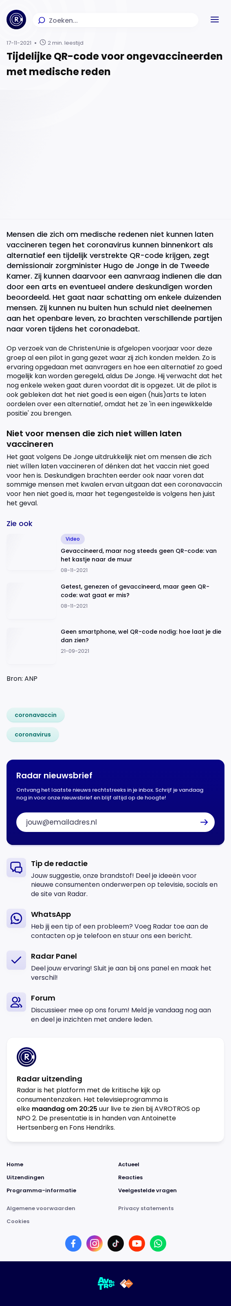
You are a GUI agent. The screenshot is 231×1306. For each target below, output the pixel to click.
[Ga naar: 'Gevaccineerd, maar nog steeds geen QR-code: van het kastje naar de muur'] (115, 554)
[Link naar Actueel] (171, 1165)
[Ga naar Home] (16, 19)
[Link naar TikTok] (116, 1243)
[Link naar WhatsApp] (158, 1243)
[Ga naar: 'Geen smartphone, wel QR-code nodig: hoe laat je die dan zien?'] (115, 646)
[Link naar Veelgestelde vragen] (171, 1191)
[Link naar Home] (60, 1165)
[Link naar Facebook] (73, 1243)
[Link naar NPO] (126, 1283)
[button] (214, 19)
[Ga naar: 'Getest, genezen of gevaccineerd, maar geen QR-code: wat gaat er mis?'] (115, 601)
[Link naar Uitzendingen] (60, 1178)
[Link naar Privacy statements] (171, 1208)
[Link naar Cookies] (115, 1221)
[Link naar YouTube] (137, 1243)
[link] (36, 715)
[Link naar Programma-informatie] (60, 1191)
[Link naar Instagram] (94, 1243)
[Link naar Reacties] (171, 1178)
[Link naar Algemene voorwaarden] (60, 1208)
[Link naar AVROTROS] (106, 1283)
